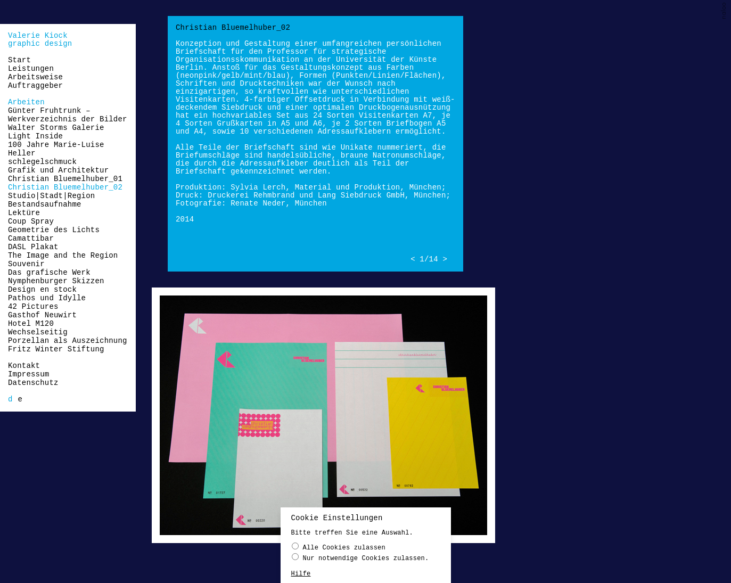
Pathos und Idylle (47, 298)
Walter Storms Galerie (56, 128)
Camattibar (31, 238)
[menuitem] (10, 399)
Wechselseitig (38, 332)
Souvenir (26, 264)
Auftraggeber (35, 85)
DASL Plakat (33, 247)
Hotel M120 (31, 323)
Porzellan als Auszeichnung (67, 340)
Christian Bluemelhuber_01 (65, 179)
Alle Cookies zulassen (338, 547)
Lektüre (24, 213)
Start (19, 60)
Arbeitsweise (35, 77)
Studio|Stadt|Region (51, 196)
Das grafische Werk (49, 272)
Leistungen (31, 68)
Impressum (28, 374)
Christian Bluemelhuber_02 (65, 187)
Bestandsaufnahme (44, 204)
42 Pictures (33, 306)
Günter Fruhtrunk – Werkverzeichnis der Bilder (67, 115)
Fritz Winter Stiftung (56, 349)
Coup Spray (31, 221)
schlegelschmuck (42, 162)
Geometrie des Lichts (54, 230)
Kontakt (24, 366)
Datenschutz (33, 383)
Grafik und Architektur (58, 170)
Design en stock (42, 289)
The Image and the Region (63, 255)
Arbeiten (26, 102)
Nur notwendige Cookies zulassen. (360, 557)
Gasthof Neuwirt (42, 315)
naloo (724, 12)
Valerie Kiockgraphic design (40, 39)
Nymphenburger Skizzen (56, 281)
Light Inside (35, 136)
